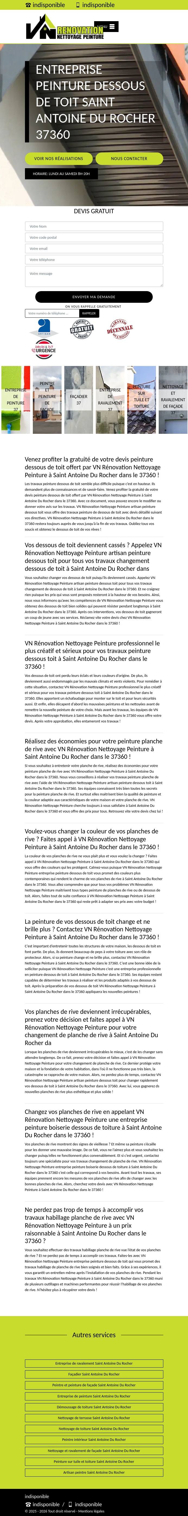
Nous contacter (129, 158)
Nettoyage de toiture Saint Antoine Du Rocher (94, 1428)
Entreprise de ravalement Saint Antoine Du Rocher (94, 1363)
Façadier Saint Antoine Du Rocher (94, 1374)
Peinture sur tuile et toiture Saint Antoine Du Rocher (94, 1461)
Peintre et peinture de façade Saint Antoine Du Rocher (94, 1385)
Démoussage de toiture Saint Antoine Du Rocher (94, 1407)
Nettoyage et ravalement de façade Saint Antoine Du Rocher (94, 1450)
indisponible (45, 5)
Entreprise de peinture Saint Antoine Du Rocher (94, 1396)
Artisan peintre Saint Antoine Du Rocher (94, 1472)
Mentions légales (91, 1511)
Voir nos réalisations (58, 158)
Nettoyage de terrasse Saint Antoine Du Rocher (94, 1418)
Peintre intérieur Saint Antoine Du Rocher (94, 1439)
